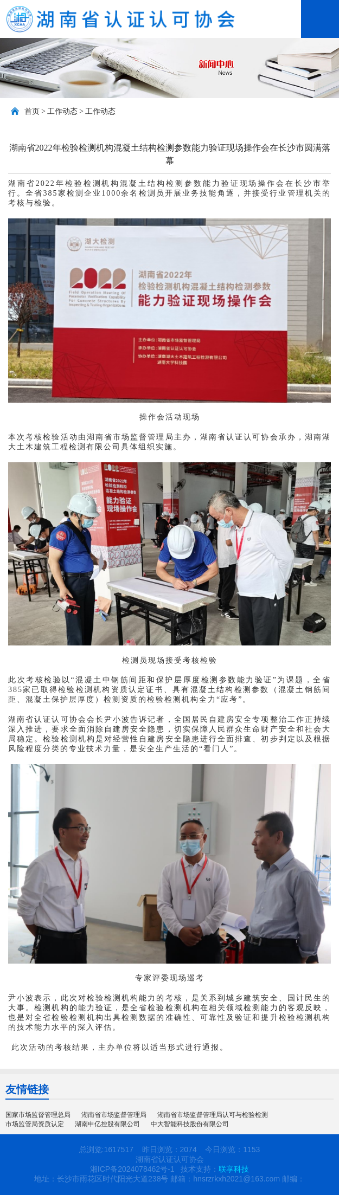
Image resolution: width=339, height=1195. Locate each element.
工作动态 (62, 111)
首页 (32, 111)
